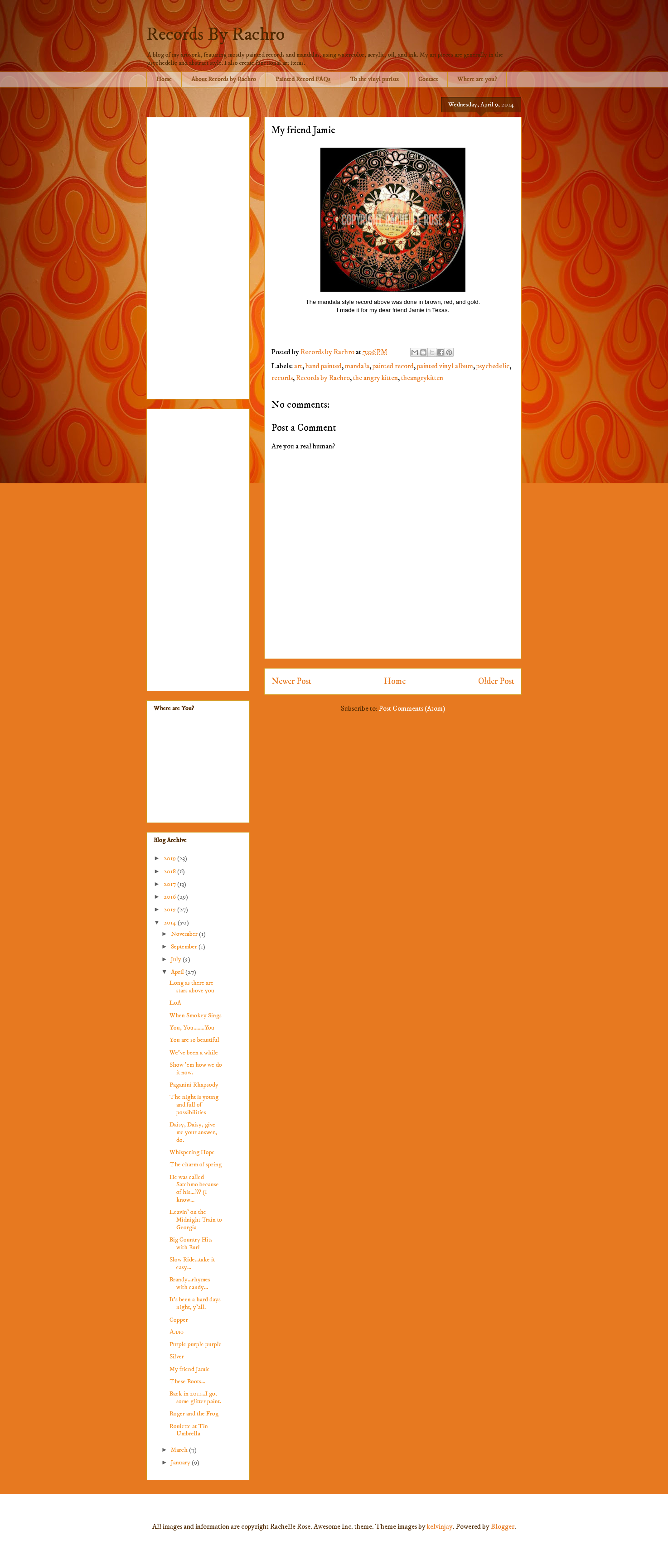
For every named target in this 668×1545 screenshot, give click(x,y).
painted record (393, 366)
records (282, 377)
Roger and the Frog (193, 1414)
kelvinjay (440, 1526)
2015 (170, 909)
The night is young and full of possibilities (193, 1105)
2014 (171, 923)
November (185, 934)
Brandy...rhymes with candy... (189, 1283)
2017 (170, 884)
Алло (176, 1332)
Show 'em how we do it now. (195, 1069)
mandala (357, 366)
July (177, 959)
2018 (170, 871)
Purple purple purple (195, 1344)
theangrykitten (422, 377)
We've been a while (193, 1053)
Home (164, 79)
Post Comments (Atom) (412, 708)
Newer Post (291, 681)
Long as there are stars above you (191, 987)
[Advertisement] (198, 256)
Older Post (496, 681)
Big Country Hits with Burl (191, 1243)
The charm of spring (195, 1164)
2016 (170, 897)
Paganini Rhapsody (193, 1085)
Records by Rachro (323, 377)
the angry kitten (375, 377)
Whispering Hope (192, 1152)
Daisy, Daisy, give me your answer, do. (193, 1132)
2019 (170, 858)
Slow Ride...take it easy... (192, 1263)
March (180, 1450)
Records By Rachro (215, 35)
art (298, 366)
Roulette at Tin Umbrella (188, 1430)
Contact (428, 79)
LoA (175, 1003)
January (181, 1462)
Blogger (502, 1526)
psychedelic (492, 366)
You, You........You (191, 1028)
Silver (176, 1356)
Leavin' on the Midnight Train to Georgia (195, 1220)
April (178, 972)
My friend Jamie (189, 1369)
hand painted (323, 366)
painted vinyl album (445, 366)
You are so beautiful (194, 1040)
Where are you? (477, 79)
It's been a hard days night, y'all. (195, 1303)
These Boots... (187, 1381)
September (184, 947)
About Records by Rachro (223, 79)
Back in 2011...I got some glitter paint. (195, 1397)
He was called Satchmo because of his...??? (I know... (194, 1188)
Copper (178, 1320)
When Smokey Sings (195, 1015)
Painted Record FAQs (303, 79)
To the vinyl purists (374, 79)
